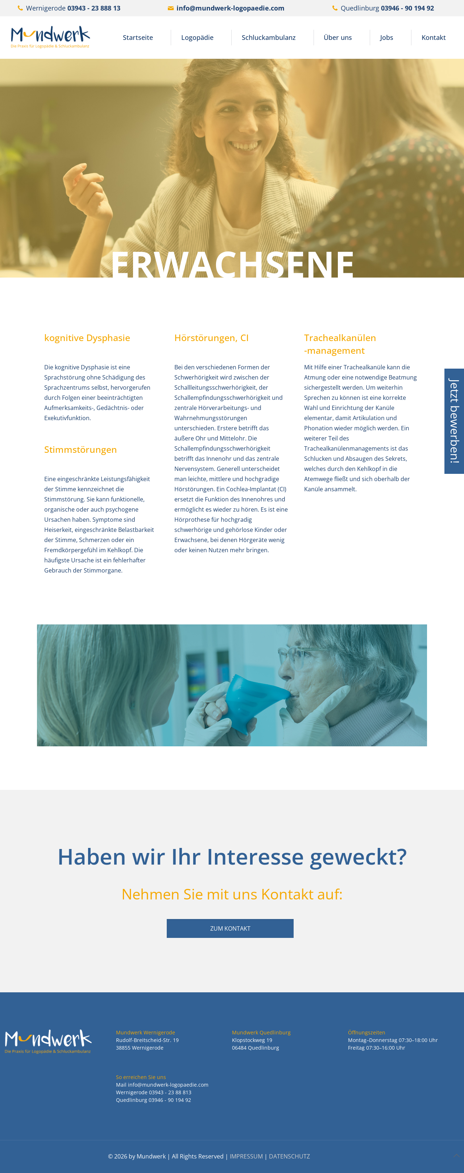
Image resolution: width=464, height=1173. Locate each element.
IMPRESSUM (246, 1156)
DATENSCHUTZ (289, 1156)
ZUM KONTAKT (230, 928)
